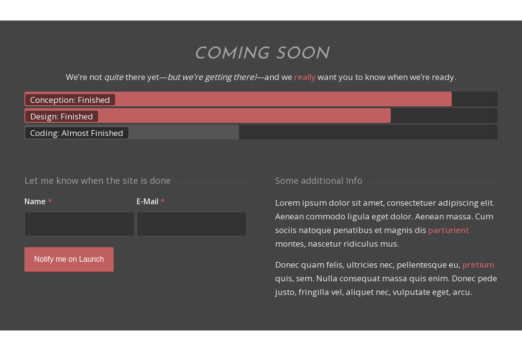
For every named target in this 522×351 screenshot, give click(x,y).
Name (38, 201)
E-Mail (151, 201)
